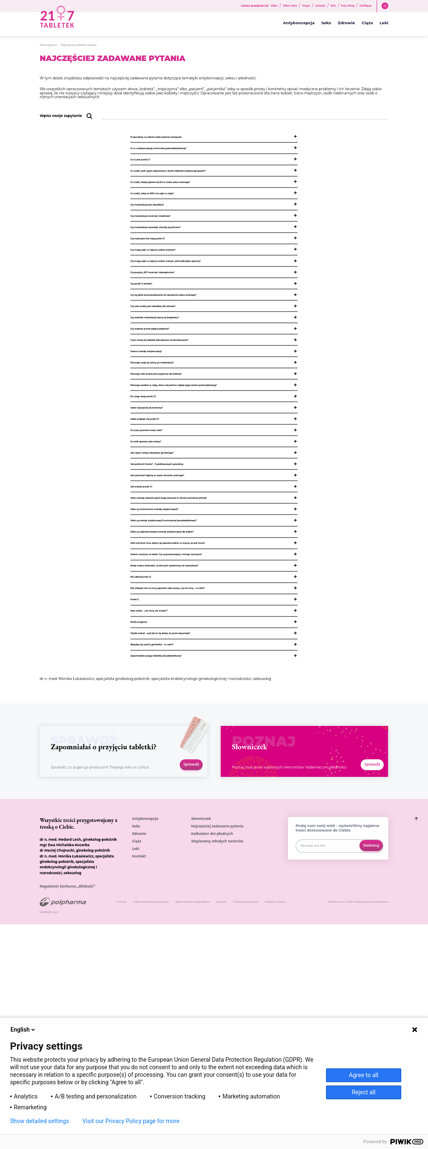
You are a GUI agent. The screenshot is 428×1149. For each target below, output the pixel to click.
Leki (384, 23)
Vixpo (306, 6)
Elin (333, 6)
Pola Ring (347, 6)
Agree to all (363, 1075)
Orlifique (365, 6)
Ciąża (367, 23)
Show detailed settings (39, 1121)
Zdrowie (346, 23)
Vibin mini (290, 6)
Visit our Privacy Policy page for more (130, 1121)
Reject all (364, 1092)
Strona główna (48, 44)
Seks (326, 23)
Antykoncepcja (298, 23)
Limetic (320, 6)
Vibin (274, 6)
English (23, 1029)
